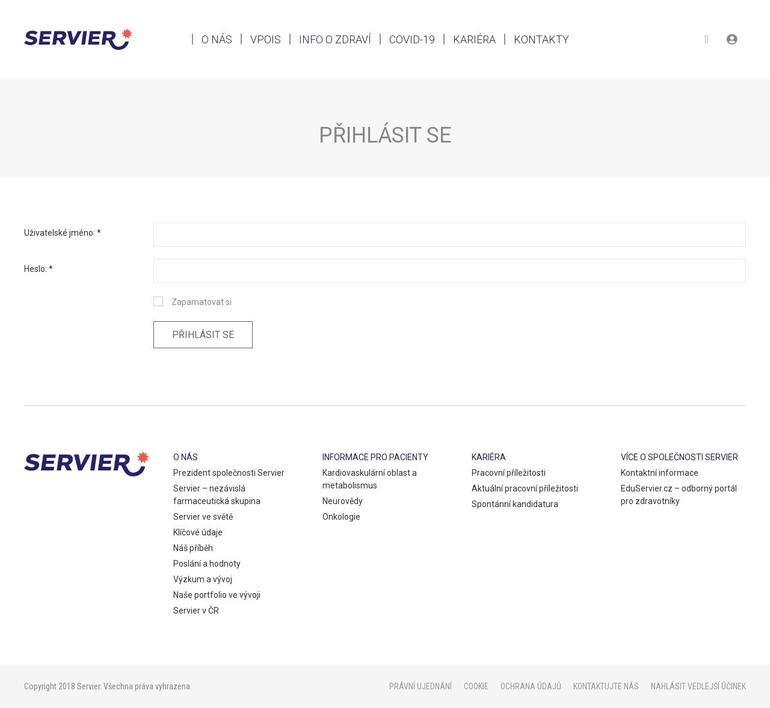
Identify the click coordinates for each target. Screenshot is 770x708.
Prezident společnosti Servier (229, 473)
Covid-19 (412, 39)
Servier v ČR (196, 610)
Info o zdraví (335, 39)
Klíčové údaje (198, 532)
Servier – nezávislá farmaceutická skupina (216, 495)
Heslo (34, 269)
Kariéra (474, 39)
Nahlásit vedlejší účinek (698, 686)
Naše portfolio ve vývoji (216, 595)
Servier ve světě (203, 517)
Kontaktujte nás (606, 686)
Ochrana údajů (530, 686)
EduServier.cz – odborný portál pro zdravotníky (679, 495)
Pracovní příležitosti (509, 473)
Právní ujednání (420, 686)
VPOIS (265, 39)
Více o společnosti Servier (679, 457)
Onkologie (341, 517)
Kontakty (541, 39)
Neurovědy (342, 501)
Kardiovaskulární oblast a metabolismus (369, 479)
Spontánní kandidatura (515, 504)
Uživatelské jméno (58, 233)
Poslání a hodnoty (207, 563)
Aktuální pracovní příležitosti (525, 488)
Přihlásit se (203, 334)
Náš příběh (193, 548)
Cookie (476, 686)
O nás (217, 39)
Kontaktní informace (659, 473)
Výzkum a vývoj (202, 579)
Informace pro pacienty (375, 457)
